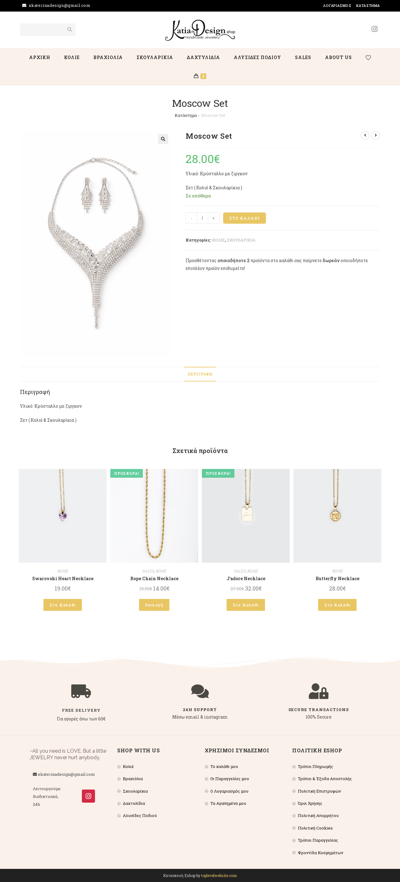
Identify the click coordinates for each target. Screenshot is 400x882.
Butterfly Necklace (337, 578)
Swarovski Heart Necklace (62, 578)
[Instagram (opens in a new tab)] (374, 29)
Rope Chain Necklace (154, 578)
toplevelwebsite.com (219, 875)
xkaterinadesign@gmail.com (60, 5)
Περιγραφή (200, 373)
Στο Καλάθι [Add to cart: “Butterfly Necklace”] (337, 604)
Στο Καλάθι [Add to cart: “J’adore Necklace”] (246, 604)
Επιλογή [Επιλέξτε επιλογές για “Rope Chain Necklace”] (154, 604)
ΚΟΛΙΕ (218, 240)
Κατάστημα (368, 5)
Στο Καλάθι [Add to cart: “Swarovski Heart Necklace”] (63, 604)
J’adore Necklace (246, 578)
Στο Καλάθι (244, 218)
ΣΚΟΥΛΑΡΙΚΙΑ (241, 240)
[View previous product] (365, 135)
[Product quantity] (202, 218)
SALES (148, 570)
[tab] (200, 374)
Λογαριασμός (337, 5)
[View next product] (375, 135)
